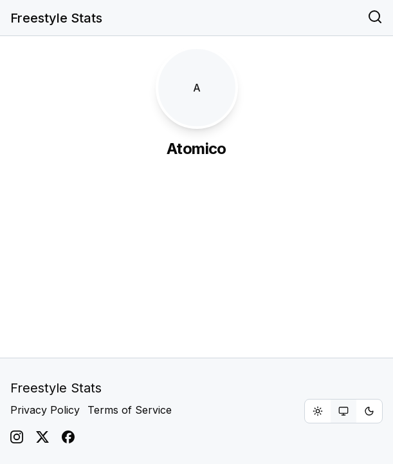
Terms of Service (129, 409)
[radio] (318, 411)
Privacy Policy (45, 409)
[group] (343, 411)
